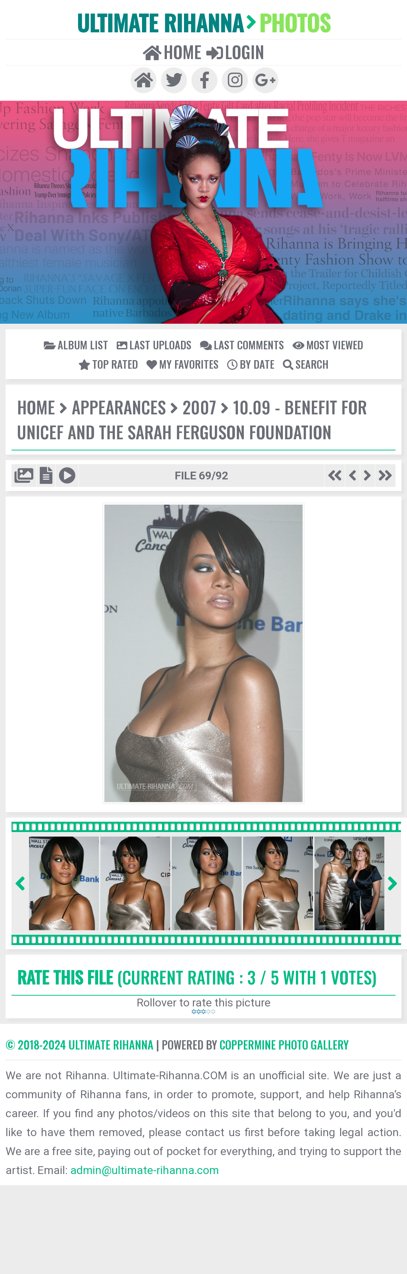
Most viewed (328, 344)
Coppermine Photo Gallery (284, 1044)
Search (306, 364)
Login (235, 51)
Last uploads (154, 344)
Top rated (108, 364)
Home (172, 51)
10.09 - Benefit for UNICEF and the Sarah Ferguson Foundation (192, 419)
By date (250, 364)
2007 (199, 406)
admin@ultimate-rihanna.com (144, 1170)
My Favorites (182, 364)
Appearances (119, 406)
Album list (76, 344)
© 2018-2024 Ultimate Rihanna (80, 1044)
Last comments (242, 344)
